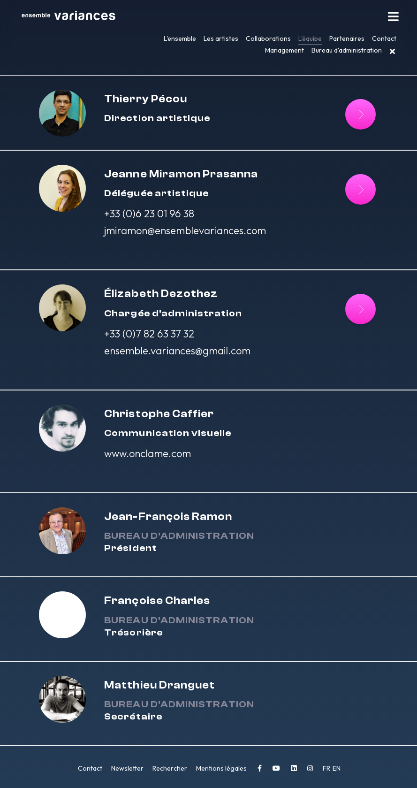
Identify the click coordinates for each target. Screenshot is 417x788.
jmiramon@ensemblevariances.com (185, 230)
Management (284, 50)
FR (327, 768)
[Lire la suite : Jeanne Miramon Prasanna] (360, 189)
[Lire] (360, 114)
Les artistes (221, 38)
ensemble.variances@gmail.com (177, 350)
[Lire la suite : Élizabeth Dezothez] (360, 309)
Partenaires (346, 38)
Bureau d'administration (346, 50)
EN (337, 768)
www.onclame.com (147, 453)
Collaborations (268, 38)
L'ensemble (180, 38)
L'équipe (310, 38)
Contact (384, 38)
